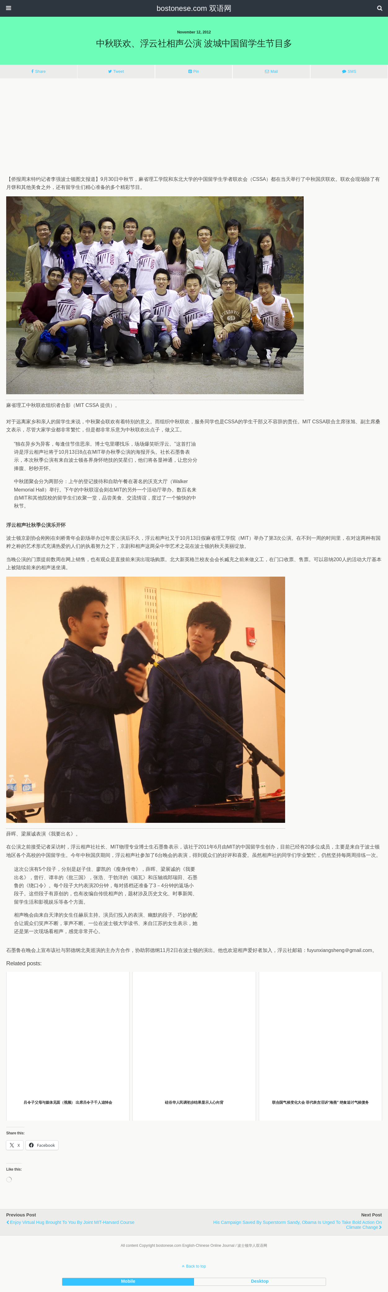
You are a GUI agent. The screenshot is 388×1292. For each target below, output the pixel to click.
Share (40, 71)
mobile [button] (128, 1281)
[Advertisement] (194, 127)
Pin (196, 71)
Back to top (196, 1266)
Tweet (118, 71)
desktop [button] (260, 1281)
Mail (274, 71)
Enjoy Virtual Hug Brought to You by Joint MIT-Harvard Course (72, 1222)
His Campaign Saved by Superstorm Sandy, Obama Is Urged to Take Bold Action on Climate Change (297, 1225)
